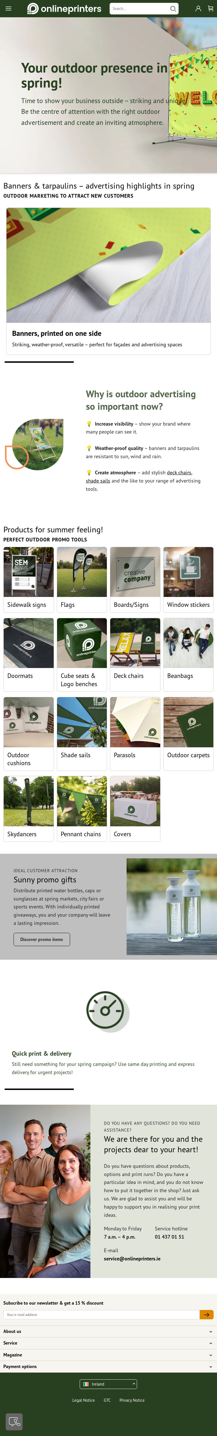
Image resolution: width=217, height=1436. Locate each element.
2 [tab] (108, 362)
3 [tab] (177, 362)
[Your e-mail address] (101, 1314)
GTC (107, 1400)
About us (105, 1331)
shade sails (98, 480)
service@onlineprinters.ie (132, 1258)
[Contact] (14, 1421)
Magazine (105, 1355)
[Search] (139, 8)
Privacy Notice (132, 1400)
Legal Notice (83, 1400)
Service (105, 1343)
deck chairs (179, 472)
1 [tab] (39, 362)
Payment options (105, 1367)
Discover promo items (42, 939)
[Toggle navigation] (8, 8)
